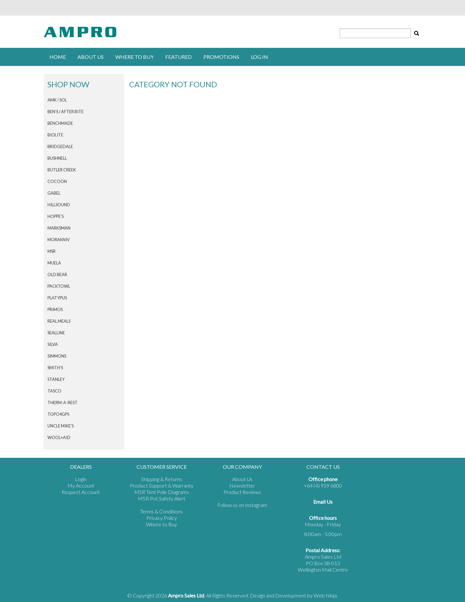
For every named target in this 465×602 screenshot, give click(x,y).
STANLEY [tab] (56, 379)
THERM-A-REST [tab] (62, 402)
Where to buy (134, 57)
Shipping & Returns (161, 479)
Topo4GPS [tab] (58, 414)
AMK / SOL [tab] (57, 99)
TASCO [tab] (54, 390)
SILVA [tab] (52, 344)
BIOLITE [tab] (55, 134)
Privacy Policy (161, 518)
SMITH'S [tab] (55, 367)
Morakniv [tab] (58, 239)
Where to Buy (161, 524)
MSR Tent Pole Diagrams (161, 492)
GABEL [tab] (53, 193)
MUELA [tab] (54, 262)
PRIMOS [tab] (55, 309)
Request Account (81, 492)
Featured (178, 57)
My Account (80, 485)
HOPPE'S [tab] (55, 216)
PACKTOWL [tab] (58, 286)
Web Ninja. (326, 595)
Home (57, 57)
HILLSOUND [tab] (58, 204)
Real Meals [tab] (58, 321)
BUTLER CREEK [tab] (61, 169)
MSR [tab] (51, 251)
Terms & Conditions (161, 511)
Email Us (323, 502)
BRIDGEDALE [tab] (60, 146)
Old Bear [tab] (57, 274)
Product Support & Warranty (161, 485)
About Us (91, 57)
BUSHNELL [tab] (57, 158)
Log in (259, 57)
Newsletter (242, 485)
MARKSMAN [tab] (58, 228)
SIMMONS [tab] (56, 356)
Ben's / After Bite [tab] (65, 111)
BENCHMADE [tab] (60, 123)
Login (81, 479)
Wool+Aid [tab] (58, 437)
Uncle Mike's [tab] (60, 425)
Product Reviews (242, 492)
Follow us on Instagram (242, 505)
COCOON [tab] (57, 181)
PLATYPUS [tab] (57, 297)
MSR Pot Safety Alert (161, 498)
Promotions (221, 57)
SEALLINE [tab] (56, 332)
